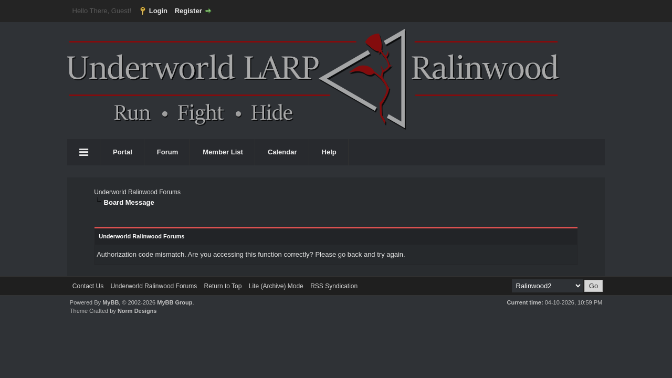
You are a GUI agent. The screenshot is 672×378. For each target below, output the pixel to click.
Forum (167, 152)
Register (188, 11)
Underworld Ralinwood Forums (137, 192)
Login (158, 11)
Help (329, 152)
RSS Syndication (334, 286)
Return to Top (223, 286)
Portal (122, 152)
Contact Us (87, 286)
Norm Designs (137, 311)
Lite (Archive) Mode (276, 286)
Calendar (282, 152)
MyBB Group (174, 302)
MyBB (110, 302)
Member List (223, 152)
